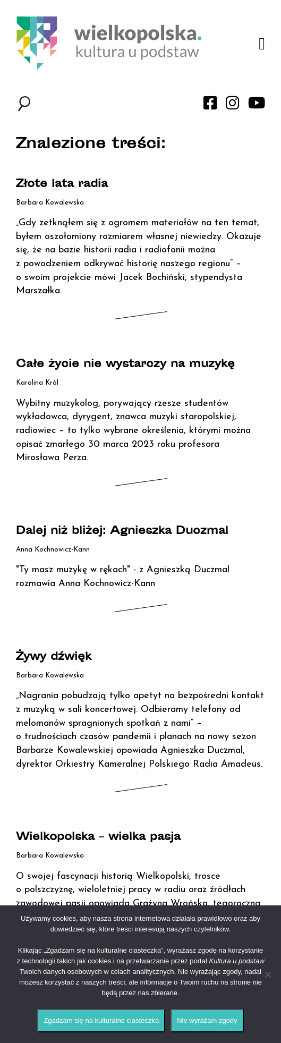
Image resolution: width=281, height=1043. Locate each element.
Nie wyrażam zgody (207, 1020)
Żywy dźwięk (53, 657)
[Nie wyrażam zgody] (267, 974)
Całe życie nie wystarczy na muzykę (125, 365)
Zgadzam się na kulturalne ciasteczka (101, 1020)
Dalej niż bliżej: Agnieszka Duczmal (122, 531)
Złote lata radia (62, 184)
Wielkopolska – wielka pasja (98, 837)
